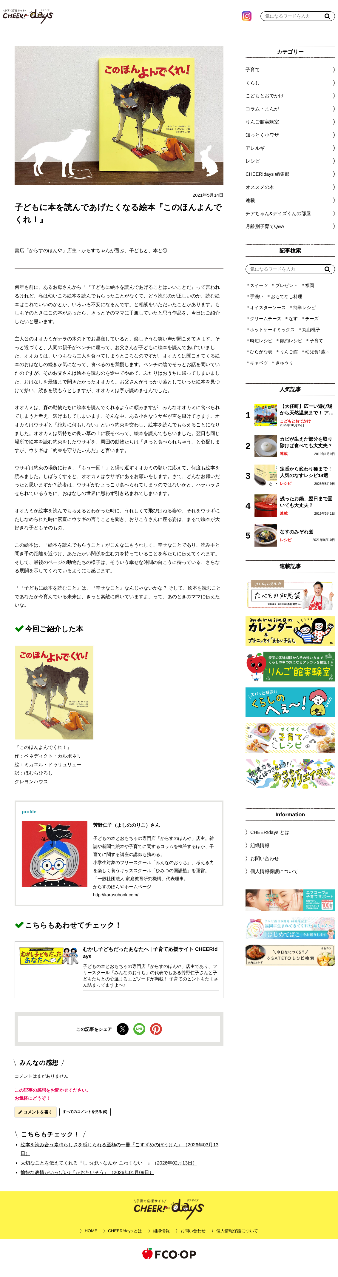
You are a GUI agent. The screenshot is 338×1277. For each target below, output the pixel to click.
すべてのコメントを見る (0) (85, 1121)
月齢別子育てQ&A (265, 235)
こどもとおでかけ (295, 430)
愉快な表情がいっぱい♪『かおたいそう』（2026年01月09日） (87, 1181)
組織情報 (259, 854)
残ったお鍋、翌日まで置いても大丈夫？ (306, 511)
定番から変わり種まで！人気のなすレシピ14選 (306, 481)
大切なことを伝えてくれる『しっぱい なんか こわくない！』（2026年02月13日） (109, 1171)
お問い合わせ (264, 867)
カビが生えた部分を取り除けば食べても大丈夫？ (306, 451)
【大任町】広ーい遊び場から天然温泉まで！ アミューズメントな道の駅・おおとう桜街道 (307, 419)
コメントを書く (35, 1121)
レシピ (285, 492)
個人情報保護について (274, 880)
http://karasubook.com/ (115, 903)
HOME (91, 1239)
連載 (250, 209)
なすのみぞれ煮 (296, 540)
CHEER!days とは (269, 841)
